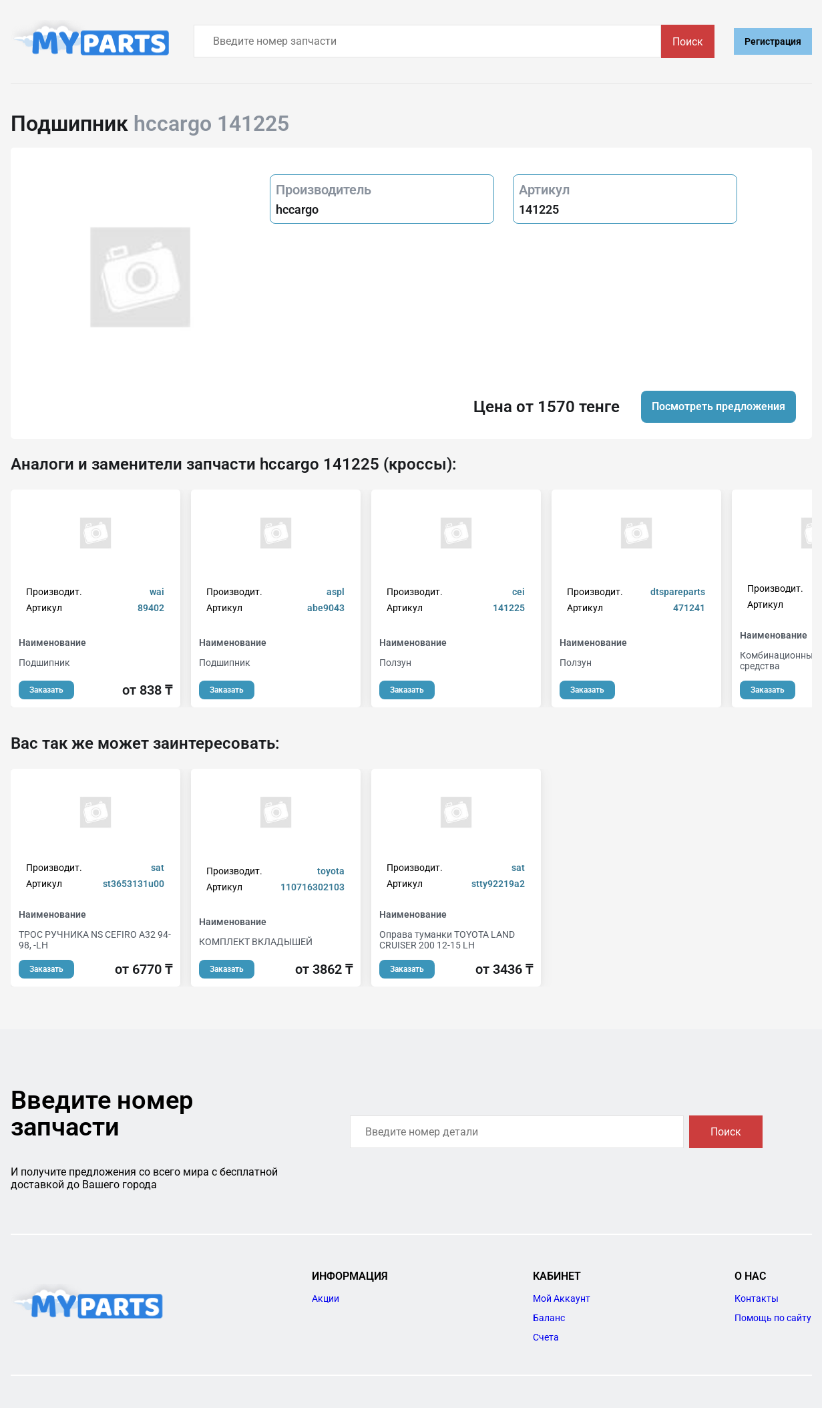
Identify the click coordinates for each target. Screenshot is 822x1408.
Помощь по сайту (773, 1317)
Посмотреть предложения (718, 406)
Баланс (549, 1317)
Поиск (687, 41)
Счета (546, 1337)
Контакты (757, 1298)
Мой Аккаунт (561, 1298)
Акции (325, 1298)
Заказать (46, 690)
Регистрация (773, 41)
